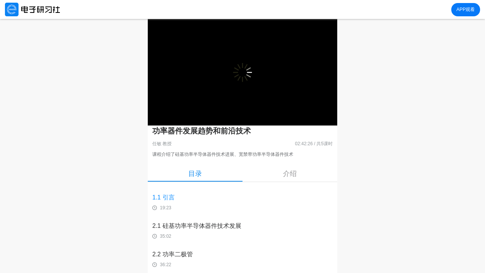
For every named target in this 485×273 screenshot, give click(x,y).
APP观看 (465, 9)
